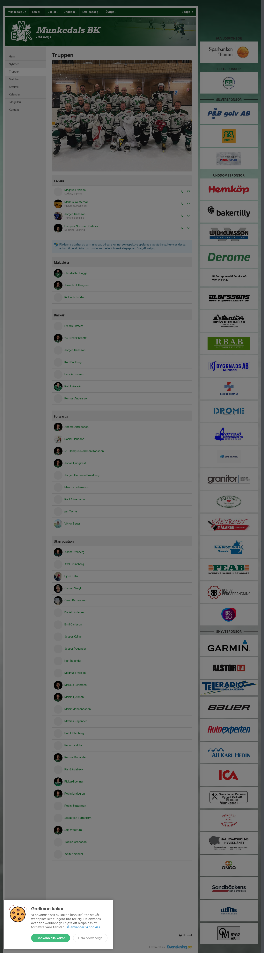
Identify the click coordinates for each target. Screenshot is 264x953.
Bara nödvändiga (90, 938)
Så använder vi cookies (83, 927)
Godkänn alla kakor (50, 938)
